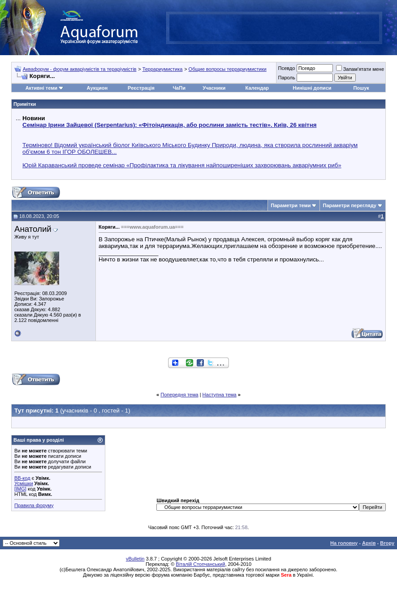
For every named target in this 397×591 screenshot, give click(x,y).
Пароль (286, 77)
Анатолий (33, 229)
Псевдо (286, 68)
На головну (344, 543)
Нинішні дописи (312, 88)
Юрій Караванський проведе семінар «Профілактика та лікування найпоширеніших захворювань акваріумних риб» (181, 165)
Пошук (361, 88)
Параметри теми (291, 205)
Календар (257, 88)
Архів (368, 543)
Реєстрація (141, 88)
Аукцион (97, 88)
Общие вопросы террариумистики (228, 69)
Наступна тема (220, 394)
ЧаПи (179, 88)
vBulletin (135, 558)
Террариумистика (162, 69)
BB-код (22, 478)
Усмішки (23, 483)
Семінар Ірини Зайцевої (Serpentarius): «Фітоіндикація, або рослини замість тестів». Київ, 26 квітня (169, 125)
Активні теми (41, 88)
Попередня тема (179, 394)
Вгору (387, 543)
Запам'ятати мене (360, 69)
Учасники (214, 88)
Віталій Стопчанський (200, 564)
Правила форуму (33, 505)
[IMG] (20, 488)
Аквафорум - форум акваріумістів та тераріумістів (80, 69)
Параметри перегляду (349, 205)
